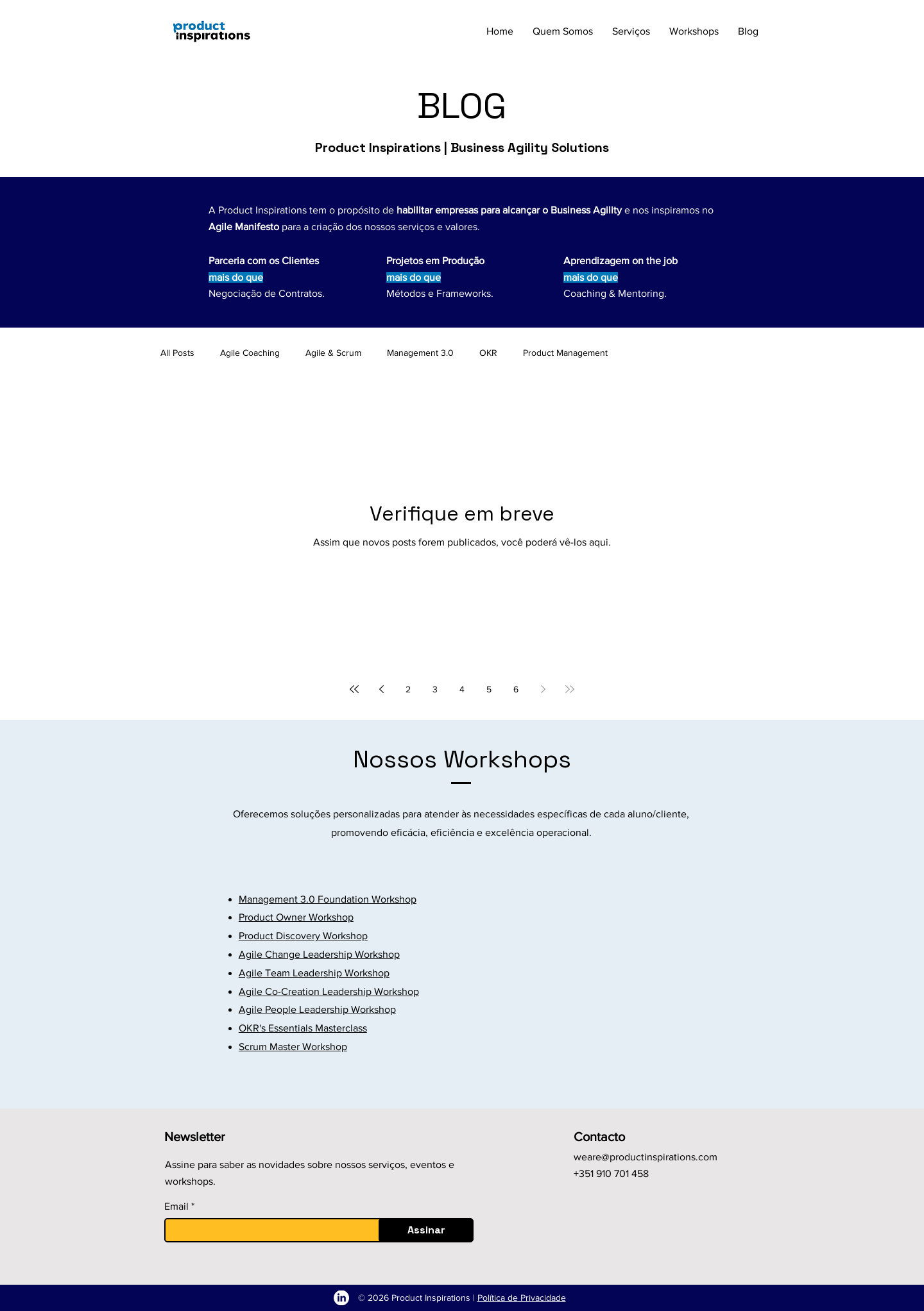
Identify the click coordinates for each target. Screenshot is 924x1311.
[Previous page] (381, 689)
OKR (488, 352)
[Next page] (542, 689)
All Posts (177, 352)
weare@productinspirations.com (645, 1156)
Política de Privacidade (521, 1297)
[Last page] (569, 689)
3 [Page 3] (435, 689)
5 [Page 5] (489, 689)
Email (176, 1206)
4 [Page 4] (462, 689)
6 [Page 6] (515, 689)
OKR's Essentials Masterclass (303, 1028)
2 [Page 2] (408, 689)
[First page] (354, 689)
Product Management (565, 352)
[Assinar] (426, 1230)
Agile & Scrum (333, 352)
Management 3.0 (420, 352)
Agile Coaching (250, 352)
